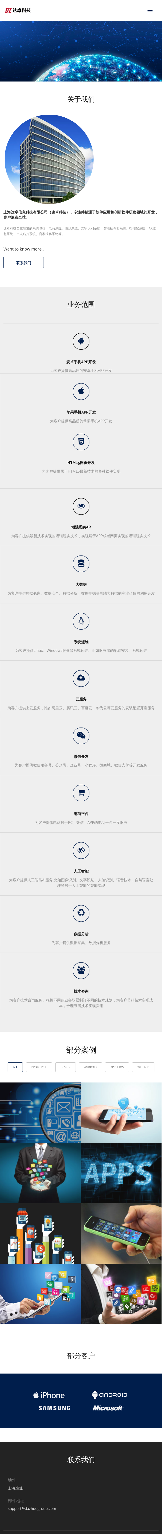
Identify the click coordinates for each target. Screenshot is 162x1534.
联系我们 (23, 263)
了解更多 (37, 64)
